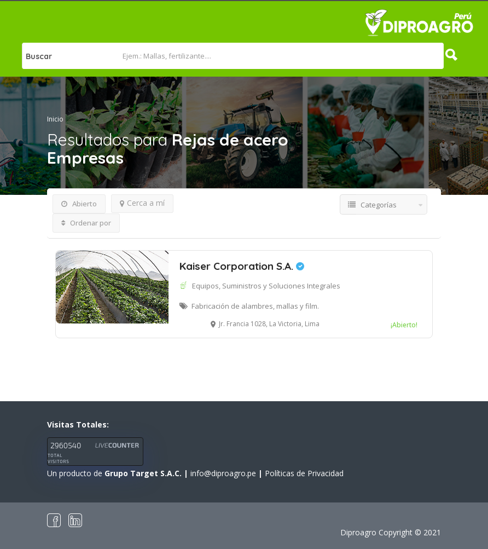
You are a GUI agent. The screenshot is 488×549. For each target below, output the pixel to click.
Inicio (55, 119)
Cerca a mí (142, 203)
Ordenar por (86, 223)
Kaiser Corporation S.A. (241, 266)
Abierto (79, 204)
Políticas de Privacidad (304, 473)
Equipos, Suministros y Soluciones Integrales (266, 286)
